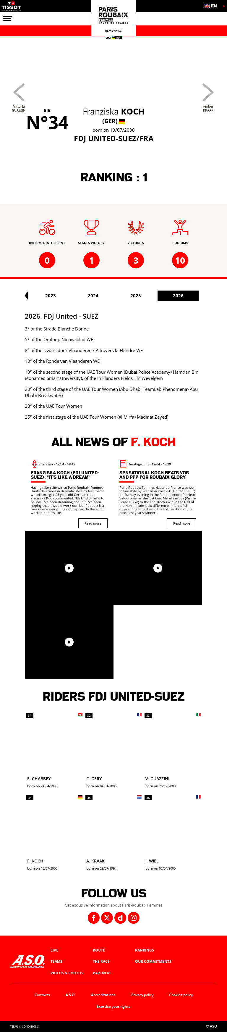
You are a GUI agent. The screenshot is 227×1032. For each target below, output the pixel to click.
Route (99, 950)
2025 (189, 296)
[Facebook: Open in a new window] (94, 918)
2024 (147, 296)
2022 (61, 296)
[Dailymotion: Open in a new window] (120, 918)
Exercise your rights (113, 1006)
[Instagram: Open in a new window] (134, 918)
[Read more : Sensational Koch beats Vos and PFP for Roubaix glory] (158, 494)
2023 (104, 296)
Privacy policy (142, 994)
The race (101, 961)
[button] (212, 6)
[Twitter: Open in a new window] (107, 918)
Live (54, 950)
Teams (56, 961)
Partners (102, 972)
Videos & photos (67, 972)
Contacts (42, 994)
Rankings (144, 950)
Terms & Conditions (24, 1026)
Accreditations (103, 994)
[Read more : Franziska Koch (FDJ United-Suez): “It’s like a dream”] (69, 494)
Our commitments (153, 961)
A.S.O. (70, 994)
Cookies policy (181, 994)
